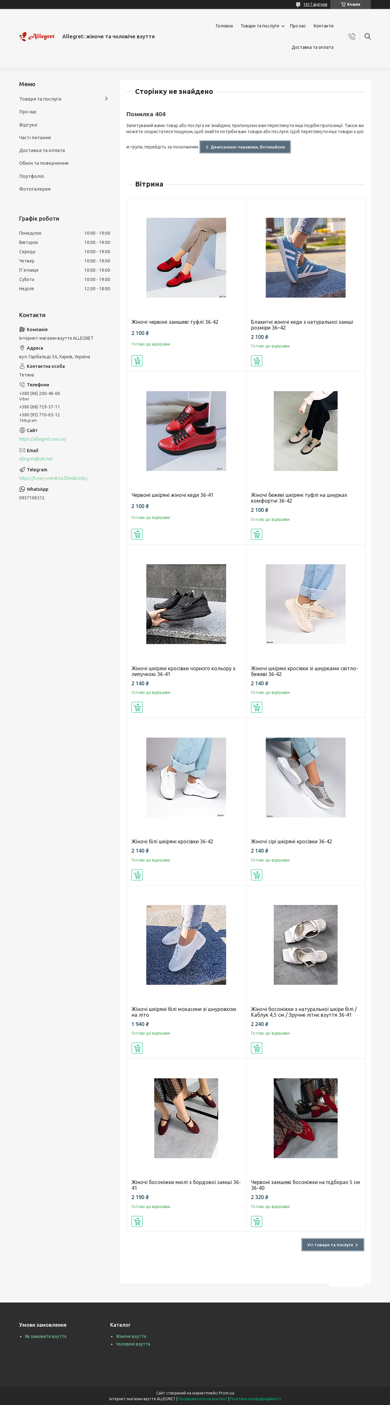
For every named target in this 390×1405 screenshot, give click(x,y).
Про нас (298, 25)
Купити (137, 360)
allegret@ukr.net (36, 458)
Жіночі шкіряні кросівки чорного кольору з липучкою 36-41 (183, 671)
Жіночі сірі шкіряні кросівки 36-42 (291, 841)
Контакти (323, 25)
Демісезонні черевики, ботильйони (247, 147)
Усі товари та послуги (330, 1244)
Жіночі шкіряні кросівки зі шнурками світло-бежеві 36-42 (304, 671)
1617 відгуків (315, 4)
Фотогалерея (34, 189)
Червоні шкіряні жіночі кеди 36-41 (173, 495)
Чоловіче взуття (133, 1344)
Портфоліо (31, 176)
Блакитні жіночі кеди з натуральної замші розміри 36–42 (302, 324)
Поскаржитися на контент (202, 1399)
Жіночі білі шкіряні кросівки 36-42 (172, 841)
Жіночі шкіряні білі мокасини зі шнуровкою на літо (184, 1012)
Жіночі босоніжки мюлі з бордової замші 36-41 (186, 1185)
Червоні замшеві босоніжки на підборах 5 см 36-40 (305, 1185)
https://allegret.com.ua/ (42, 439)
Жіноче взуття (131, 1336)
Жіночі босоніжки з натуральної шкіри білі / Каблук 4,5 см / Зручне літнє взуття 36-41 (304, 1012)
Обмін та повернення (43, 163)
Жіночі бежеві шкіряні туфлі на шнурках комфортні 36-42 (299, 498)
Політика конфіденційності (255, 1399)
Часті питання (35, 137)
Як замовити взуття (45, 1336)
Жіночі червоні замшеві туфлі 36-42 (175, 322)
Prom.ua (226, 1393)
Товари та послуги (260, 25)
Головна (224, 25)
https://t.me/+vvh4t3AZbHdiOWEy (53, 478)
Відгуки (28, 124)
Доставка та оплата (312, 47)
